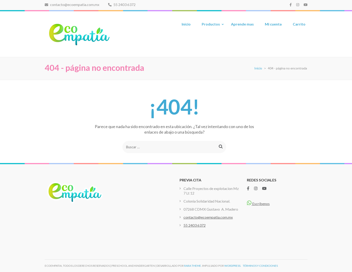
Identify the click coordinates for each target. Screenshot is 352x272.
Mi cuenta (273, 24)
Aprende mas (242, 24)
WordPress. (232, 265)
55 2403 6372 (122, 4)
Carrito (299, 24)
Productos (211, 24)
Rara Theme (192, 265)
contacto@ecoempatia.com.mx (72, 4)
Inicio (186, 24)
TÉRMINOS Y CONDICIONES (260, 265)
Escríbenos (258, 203)
